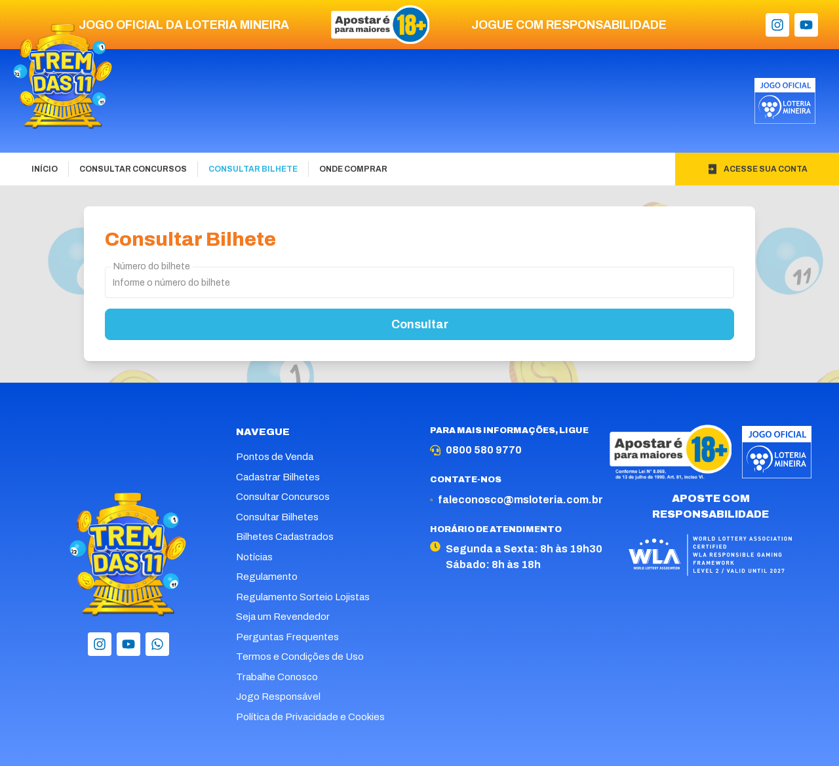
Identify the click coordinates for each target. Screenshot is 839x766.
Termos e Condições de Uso (300, 656)
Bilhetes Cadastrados (285, 536)
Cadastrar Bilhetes (278, 477)
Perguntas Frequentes (287, 637)
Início (44, 169)
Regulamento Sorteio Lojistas (303, 597)
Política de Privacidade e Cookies (310, 717)
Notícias (254, 557)
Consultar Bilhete (253, 169)
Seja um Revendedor (283, 616)
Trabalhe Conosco (277, 677)
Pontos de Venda (274, 456)
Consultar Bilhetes (277, 517)
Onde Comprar (353, 169)
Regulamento (267, 576)
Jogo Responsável (278, 696)
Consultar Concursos (133, 169)
